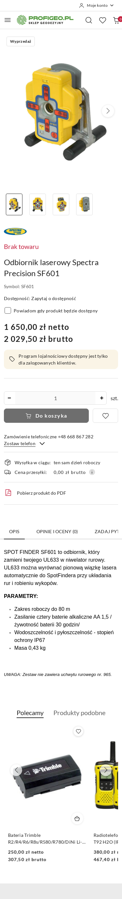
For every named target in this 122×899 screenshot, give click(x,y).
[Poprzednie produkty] (16, 770)
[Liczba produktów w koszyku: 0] (116, 20)
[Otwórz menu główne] (7, 20)
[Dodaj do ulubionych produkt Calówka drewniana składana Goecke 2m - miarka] (78, 731)
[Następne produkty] (106, 770)
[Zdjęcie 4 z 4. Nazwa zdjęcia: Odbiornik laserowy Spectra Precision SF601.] (84, 204)
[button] (108, 111)
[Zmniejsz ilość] (9, 398)
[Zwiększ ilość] (101, 398)
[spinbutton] (55, 398)
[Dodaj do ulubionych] (105, 416)
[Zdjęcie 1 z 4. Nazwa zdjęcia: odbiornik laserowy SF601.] (14, 204)
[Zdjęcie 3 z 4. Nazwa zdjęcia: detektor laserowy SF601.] (61, 204)
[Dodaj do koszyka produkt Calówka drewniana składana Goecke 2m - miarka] (77, 818)
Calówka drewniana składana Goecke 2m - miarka (38, 838)
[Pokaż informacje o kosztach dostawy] (92, 472)
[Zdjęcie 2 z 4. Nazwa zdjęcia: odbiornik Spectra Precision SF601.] (37, 204)
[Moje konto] (96, 5)
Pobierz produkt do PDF (35, 493)
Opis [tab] (14, 531)
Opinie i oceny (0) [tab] (57, 531)
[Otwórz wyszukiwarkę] (88, 20)
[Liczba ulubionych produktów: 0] (102, 20)
